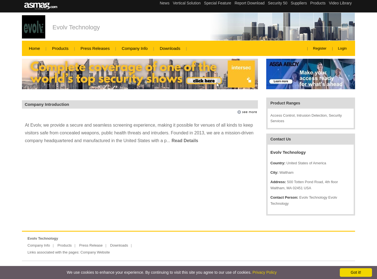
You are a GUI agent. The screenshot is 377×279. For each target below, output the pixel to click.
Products (60, 48)
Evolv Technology (76, 27)
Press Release (91, 245)
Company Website (95, 252)
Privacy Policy (264, 272)
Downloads (170, 48)
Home (34, 48)
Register (319, 48)
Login (342, 48)
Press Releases (95, 48)
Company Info (135, 48)
